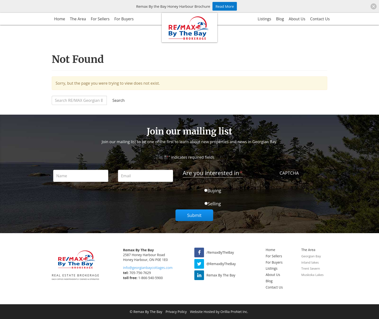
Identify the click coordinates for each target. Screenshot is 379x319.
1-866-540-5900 (143, 277)
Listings (264, 19)
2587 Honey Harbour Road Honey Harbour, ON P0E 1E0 (145, 257)
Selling (214, 204)
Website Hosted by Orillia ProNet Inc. (219, 311)
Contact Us (320, 19)
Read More (224, 6)
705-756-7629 (137, 272)
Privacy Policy (176, 311)
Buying (214, 190)
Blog (280, 19)
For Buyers (124, 19)
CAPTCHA (289, 173)
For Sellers (100, 19)
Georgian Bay (311, 256)
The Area (78, 19)
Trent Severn (310, 268)
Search (118, 100)
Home (59, 19)
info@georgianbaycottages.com (148, 267)
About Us (297, 19)
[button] (374, 6)
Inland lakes (310, 262)
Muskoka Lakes (312, 275)
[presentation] (289, 187)
